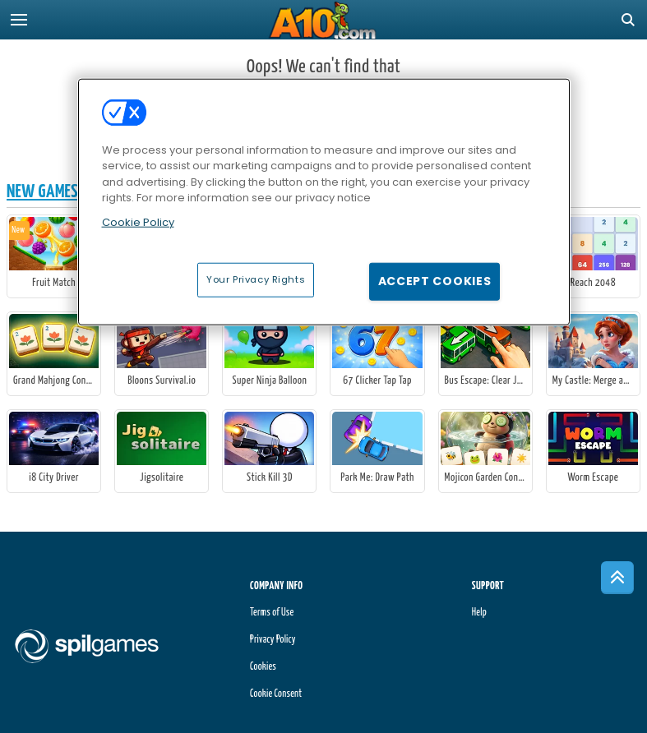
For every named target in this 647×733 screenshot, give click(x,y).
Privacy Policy (273, 639)
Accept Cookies (435, 281)
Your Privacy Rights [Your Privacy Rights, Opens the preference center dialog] (255, 279)
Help (479, 612)
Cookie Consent (276, 694)
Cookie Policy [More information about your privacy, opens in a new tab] (138, 222)
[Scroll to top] (617, 577)
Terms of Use (271, 612)
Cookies (263, 667)
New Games (42, 191)
